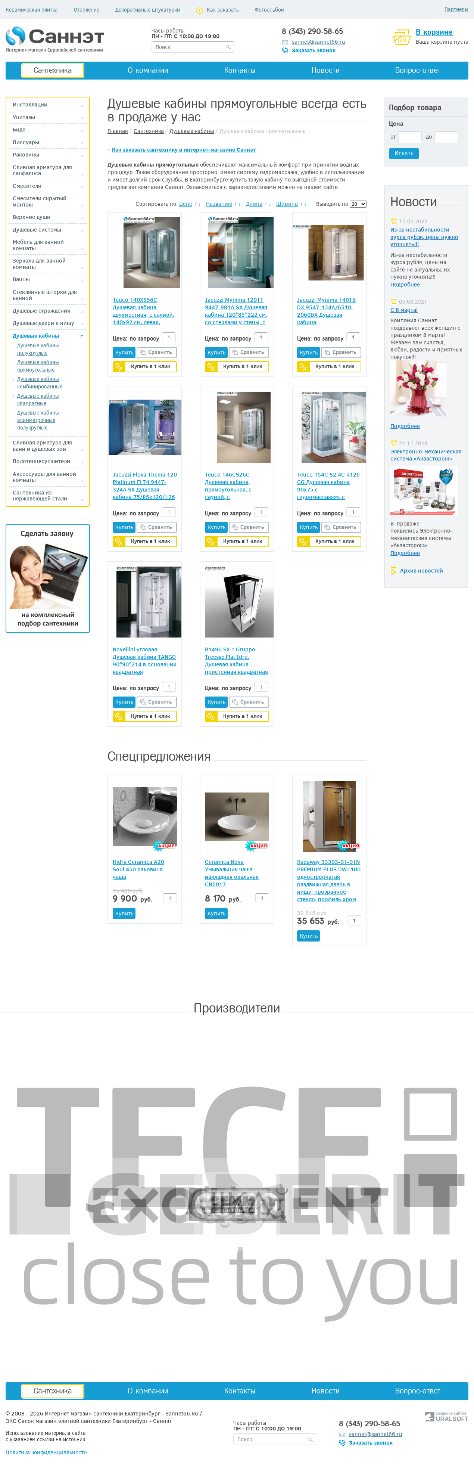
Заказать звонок (314, 50)
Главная (117, 130)
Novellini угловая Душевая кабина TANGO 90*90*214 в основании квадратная (145, 660)
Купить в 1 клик (150, 366)
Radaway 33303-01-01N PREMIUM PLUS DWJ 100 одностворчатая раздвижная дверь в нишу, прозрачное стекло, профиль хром (329, 880)
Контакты (240, 70)
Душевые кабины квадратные (38, 399)
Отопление (86, 9)
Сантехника (53, 70)
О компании (148, 70)
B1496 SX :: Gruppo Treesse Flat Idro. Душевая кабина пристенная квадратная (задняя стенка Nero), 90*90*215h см (236, 660)
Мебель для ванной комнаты (38, 245)
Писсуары (26, 142)
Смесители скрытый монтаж (39, 201)
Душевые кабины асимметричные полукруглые (38, 420)
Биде (19, 129)
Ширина (287, 203)
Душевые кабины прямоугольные (38, 366)
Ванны (21, 279)
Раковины (26, 154)
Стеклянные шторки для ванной (45, 295)
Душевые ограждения (41, 310)
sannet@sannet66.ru (318, 41)
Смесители (27, 186)
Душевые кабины (36, 335)
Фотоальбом (269, 9)
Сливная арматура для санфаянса (42, 170)
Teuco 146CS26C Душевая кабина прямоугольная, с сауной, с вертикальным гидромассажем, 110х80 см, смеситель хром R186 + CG (234, 485)
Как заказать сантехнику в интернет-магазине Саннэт (184, 149)
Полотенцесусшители (41, 461)
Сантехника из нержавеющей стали (40, 495)
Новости (326, 70)
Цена (396, 124)
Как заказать (223, 9)
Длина (254, 203)
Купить (124, 352)
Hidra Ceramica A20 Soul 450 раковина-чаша (139, 869)
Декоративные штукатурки (147, 9)
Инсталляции (30, 104)
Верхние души (31, 217)
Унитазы (24, 117)
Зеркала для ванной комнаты (39, 263)
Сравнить (160, 352)
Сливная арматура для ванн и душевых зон (42, 445)
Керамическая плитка (32, 9)
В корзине (434, 32)
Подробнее (405, 284)
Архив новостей (421, 570)
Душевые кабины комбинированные (39, 382)
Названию (219, 203)
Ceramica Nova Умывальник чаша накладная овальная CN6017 (232, 873)
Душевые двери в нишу (43, 323)
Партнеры (456, 9)
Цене (185, 203)
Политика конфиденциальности (46, 1452)
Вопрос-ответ (417, 70)
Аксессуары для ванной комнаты (44, 477)
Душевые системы (37, 229)
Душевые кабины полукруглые (38, 349)
